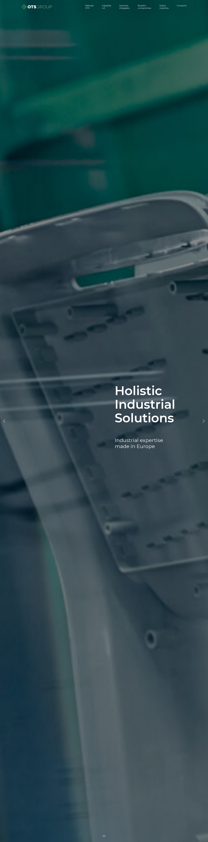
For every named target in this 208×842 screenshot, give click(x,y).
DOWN (104, 836)
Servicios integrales (124, 6)
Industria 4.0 (106, 6)
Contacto (182, 5)
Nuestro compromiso (144, 6)
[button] (4, 421)
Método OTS (89, 6)
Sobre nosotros (164, 6)
